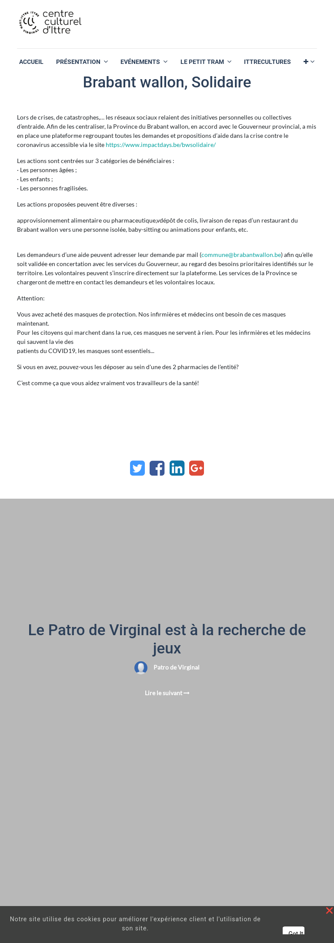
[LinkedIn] (177, 468)
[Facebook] (157, 468)
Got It (295, 933)
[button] (309, 62)
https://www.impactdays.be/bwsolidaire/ (161, 144)
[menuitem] (31, 62)
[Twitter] (137, 468)
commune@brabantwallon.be (241, 254)
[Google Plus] (196, 468)
